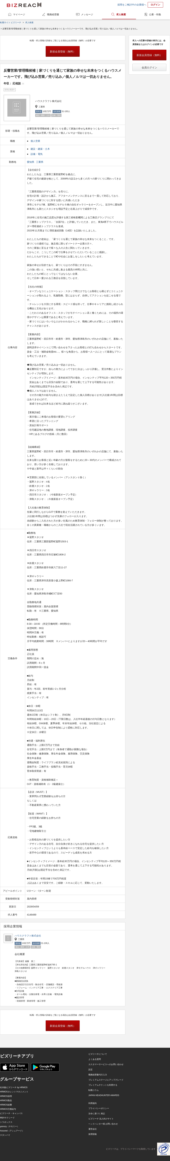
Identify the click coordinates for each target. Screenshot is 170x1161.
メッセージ (87, 14)
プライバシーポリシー (98, 1108)
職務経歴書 (53, 14)
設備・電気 (37, 154)
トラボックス (6, 1122)
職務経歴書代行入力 (97, 1075)
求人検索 (121, 14)
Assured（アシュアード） (12, 1131)
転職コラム (93, 1090)
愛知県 (31, 162)
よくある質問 (94, 1059)
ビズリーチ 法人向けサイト (101, 1119)
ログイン (155, 4)
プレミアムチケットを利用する (102, 1085)
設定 (90, 1069)
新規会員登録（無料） (63, 51)
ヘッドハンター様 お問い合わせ (103, 1124)
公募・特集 (155, 14)
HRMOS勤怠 (6, 1100)
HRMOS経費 (6, 1105)
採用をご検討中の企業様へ (131, 4)
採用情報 (92, 1134)
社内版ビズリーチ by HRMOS (13, 1087)
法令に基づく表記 (96, 1113)
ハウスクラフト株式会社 (28, 935)
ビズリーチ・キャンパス (11, 1113)
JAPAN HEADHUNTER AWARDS (103, 1095)
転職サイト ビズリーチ (10, 22)
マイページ (19, 14)
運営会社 (92, 1129)
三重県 (40, 162)
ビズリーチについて (97, 1054)
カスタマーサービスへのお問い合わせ (105, 1064)
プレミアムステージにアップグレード (105, 1080)
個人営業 (35, 141)
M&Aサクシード (7, 1117)
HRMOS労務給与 (8, 1109)
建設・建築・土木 (40, 148)
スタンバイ (5, 1135)
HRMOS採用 (6, 1096)
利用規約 (92, 1103)
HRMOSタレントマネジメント (14, 1092)
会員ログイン (149, 67)
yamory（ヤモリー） (9, 1126)
